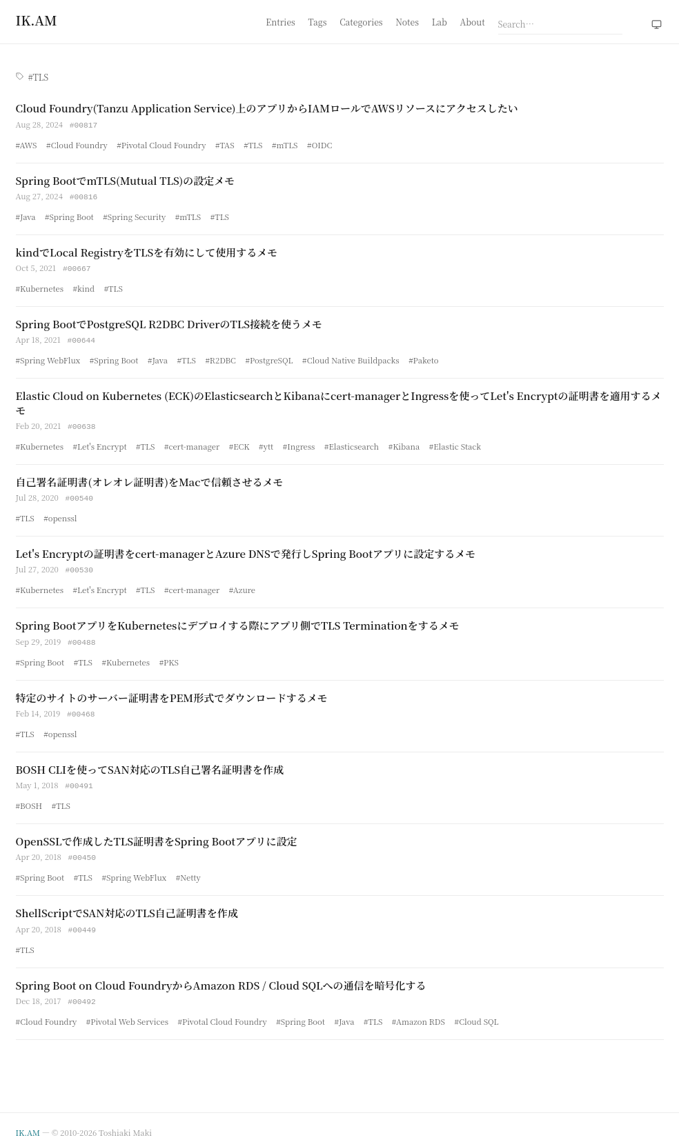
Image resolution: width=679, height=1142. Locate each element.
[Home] (36, 20)
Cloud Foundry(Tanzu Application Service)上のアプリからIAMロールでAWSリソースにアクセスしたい (267, 108)
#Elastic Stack (455, 442)
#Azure (242, 584)
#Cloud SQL (476, 1012)
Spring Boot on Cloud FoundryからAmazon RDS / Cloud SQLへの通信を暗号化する (221, 977)
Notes (407, 22)
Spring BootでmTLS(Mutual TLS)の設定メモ (125, 179)
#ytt (266, 442)
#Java (26, 215)
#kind (84, 286)
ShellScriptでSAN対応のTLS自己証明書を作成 (127, 905)
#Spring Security (134, 215)
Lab (439, 22)
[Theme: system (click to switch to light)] (656, 24)
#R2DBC (220, 357)
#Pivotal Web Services (127, 1012)
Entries (280, 22)
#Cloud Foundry (77, 144)
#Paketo (423, 357)
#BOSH (29, 798)
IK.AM (28, 1123)
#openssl (60, 513)
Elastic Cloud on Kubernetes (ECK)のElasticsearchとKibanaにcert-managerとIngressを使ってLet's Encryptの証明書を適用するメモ (339, 399)
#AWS (26, 144)
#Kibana (404, 442)
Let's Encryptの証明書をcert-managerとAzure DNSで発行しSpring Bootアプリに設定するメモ (246, 549)
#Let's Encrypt (100, 442)
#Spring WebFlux (48, 357)
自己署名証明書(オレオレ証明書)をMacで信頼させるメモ (150, 478)
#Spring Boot (69, 215)
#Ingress (299, 442)
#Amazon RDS (418, 1012)
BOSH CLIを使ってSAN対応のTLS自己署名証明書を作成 (150, 763)
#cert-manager (191, 442)
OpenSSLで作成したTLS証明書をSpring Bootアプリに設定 (156, 834)
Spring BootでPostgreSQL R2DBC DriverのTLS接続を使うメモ (169, 321)
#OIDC (319, 144)
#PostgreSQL (269, 357)
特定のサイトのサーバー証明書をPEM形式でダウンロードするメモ (172, 692)
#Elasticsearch (351, 442)
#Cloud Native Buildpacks (351, 357)
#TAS (225, 144)
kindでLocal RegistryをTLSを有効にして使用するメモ (147, 250)
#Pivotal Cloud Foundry (161, 144)
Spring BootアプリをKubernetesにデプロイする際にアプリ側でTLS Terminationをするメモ (238, 620)
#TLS (253, 144)
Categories (361, 22)
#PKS (169, 656)
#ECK (239, 442)
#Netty (188, 869)
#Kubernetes (39, 286)
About (472, 22)
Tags (317, 22)
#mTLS (284, 144)
